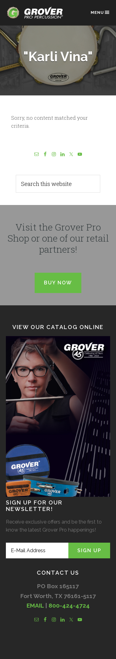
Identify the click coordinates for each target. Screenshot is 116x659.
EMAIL (35, 605)
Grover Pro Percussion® (37, 16)
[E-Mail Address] (37, 550)
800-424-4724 (69, 605)
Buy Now (58, 283)
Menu (100, 12)
